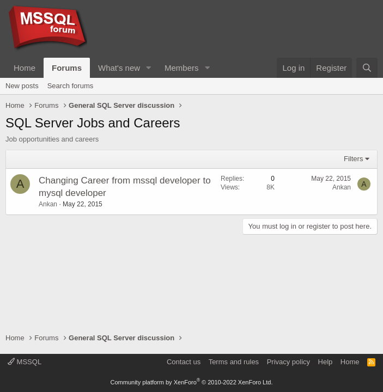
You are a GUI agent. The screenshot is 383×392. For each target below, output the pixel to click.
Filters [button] (353, 159)
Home (24, 67)
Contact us (183, 362)
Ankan (48, 204)
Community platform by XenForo (192, 382)
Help (325, 362)
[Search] (367, 68)
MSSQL (24, 362)
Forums (67, 67)
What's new (119, 67)
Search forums (70, 86)
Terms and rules (234, 362)
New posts (22, 86)
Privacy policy (288, 362)
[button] (148, 68)
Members (182, 67)
